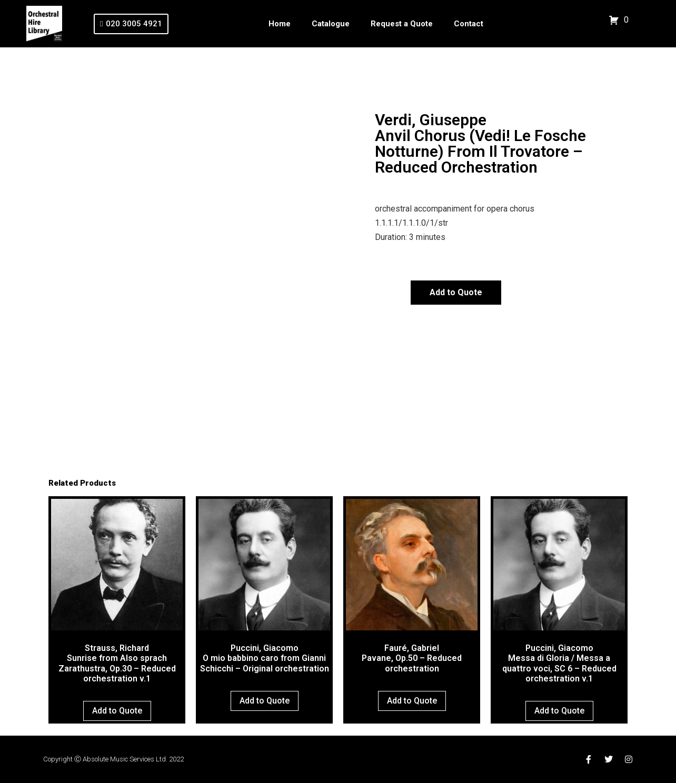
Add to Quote (456, 292)
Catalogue (331, 23)
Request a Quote (402, 23)
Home (280, 23)
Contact (468, 23)
